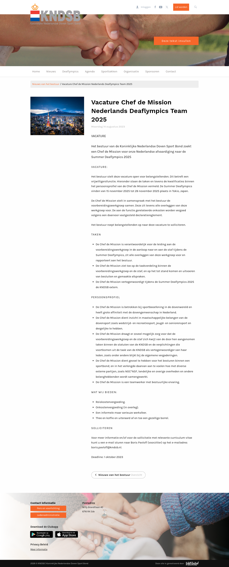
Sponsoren (152, 71)
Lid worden (181, 7)
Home (36, 71)
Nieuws (51, 71)
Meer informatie (38, 549)
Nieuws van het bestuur (45, 84)
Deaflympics (70, 71)
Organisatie (131, 71)
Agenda (90, 71)
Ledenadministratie (48, 515)
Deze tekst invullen (176, 41)
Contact (171, 71)
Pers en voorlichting (48, 508)
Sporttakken (109, 71)
